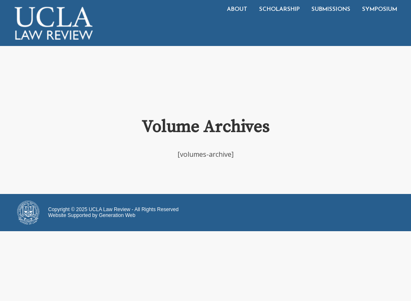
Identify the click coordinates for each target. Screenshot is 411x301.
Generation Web (117, 215)
